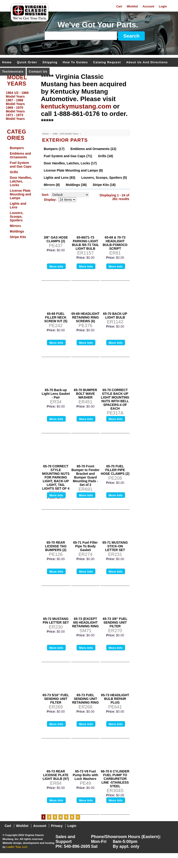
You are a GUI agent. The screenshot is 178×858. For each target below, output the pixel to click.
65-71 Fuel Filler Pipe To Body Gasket (85, 546)
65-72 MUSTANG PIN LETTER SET (56, 620)
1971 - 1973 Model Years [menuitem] (15, 117)
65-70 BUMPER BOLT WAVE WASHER (85, 393)
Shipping (49, 62)
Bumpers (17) (54, 149)
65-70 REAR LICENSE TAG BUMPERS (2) (56, 546)
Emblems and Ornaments (20, 155)
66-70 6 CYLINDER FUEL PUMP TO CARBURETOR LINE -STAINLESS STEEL (115, 778)
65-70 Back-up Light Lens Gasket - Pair (56, 393)
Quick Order (27, 62)
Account (148, 6)
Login (163, 6)
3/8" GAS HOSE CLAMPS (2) (56, 239)
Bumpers (17, 148)
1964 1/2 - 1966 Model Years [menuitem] (17, 94)
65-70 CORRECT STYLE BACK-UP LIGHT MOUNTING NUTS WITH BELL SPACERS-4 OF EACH (115, 399)
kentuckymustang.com (76, 106)
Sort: (45, 195)
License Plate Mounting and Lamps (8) (73, 170)
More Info (56, 266)
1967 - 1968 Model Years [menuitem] (15, 102)
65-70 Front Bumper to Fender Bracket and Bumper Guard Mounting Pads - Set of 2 (85, 475)
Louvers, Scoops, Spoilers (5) (104, 177)
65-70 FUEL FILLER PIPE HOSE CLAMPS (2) (115, 469)
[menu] (19, 106)
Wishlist (132, 6)
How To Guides (75, 62)
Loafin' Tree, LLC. (17, 846)
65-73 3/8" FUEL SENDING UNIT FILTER (115, 622)
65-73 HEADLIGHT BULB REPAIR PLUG (115, 698)
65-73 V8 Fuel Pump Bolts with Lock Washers (85, 775)
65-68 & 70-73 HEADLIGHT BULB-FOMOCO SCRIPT (115, 243)
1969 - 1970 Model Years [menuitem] (15, 109)
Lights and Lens (18, 205)
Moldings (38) (76, 185)
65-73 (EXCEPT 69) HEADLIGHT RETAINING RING (85, 622)
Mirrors (15, 226)
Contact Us (38, 71)
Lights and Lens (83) (59, 177)
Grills (14, 172)
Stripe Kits (18, 237)
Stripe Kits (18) (104, 185)
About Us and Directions (147, 62)
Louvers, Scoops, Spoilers (16, 216)
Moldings (17, 231)
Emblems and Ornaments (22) (93, 149)
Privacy (57, 826)
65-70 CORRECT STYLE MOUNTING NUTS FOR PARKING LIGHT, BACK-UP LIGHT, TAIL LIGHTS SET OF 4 (56, 477)
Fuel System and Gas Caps (20, 164)
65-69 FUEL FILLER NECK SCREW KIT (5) (55, 317)
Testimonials (12, 71)
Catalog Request (107, 62)
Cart (119, 6)
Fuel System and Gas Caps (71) (68, 156)
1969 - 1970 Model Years (65, 133)
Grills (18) (105, 156)
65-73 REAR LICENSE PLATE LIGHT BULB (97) (56, 775)
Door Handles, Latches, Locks (21, 181)
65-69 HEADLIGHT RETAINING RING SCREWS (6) (85, 317)
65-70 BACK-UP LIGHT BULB (115, 315)
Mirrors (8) (52, 185)
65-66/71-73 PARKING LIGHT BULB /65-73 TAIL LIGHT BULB (85, 243)
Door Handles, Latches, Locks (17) (70, 163)
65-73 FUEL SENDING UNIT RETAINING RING (85, 698)
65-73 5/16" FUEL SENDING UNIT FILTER (56, 698)
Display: (50, 199)
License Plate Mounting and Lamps (20, 194)
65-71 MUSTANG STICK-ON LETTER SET (115, 546)
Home (7, 62)
